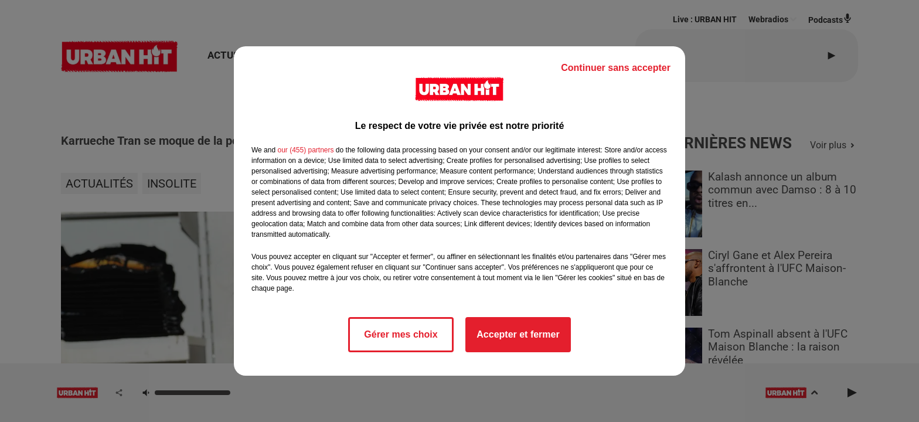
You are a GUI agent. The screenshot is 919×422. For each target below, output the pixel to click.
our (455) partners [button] (305, 150)
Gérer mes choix (400, 334)
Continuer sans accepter (615, 68)
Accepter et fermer (517, 334)
